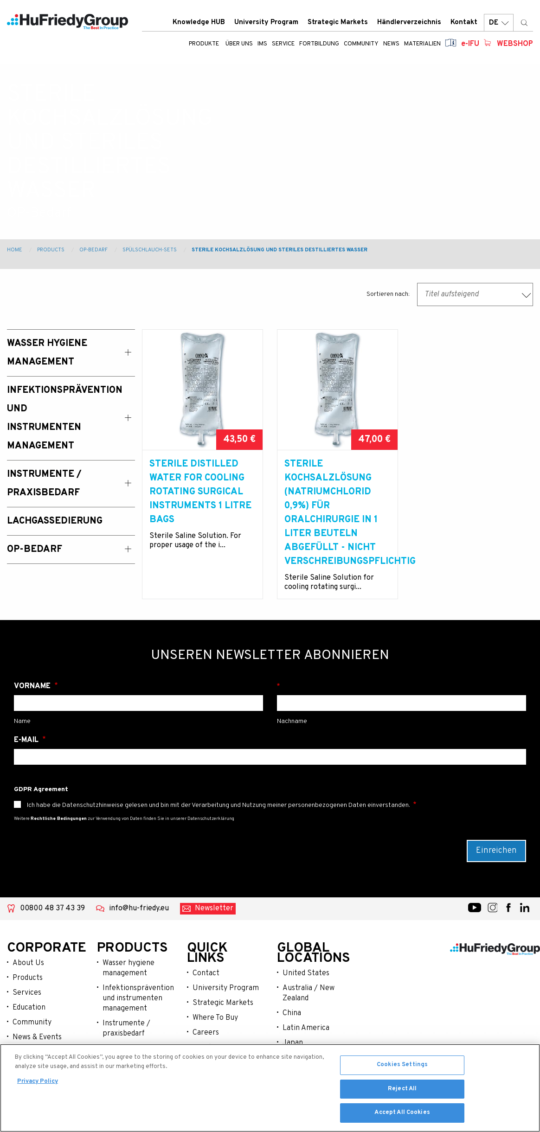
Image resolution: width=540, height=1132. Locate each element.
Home (14, 250)
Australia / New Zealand (308, 993)
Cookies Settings (402, 1066)
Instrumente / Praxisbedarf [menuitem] (44, 483)
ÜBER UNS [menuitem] (239, 44)
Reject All (402, 1090)
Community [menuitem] (361, 44)
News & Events (37, 1037)
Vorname (33, 686)
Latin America (306, 1028)
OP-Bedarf (93, 250)
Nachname (401, 686)
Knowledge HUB (199, 22)
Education (29, 1007)
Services (27, 993)
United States (306, 973)
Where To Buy (215, 1018)
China (292, 1013)
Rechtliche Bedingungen (59, 819)
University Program (266, 22)
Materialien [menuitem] (422, 44)
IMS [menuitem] (262, 44)
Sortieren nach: (388, 294)
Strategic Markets (338, 22)
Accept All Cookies (402, 1114)
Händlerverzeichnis (409, 22)
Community (32, 1022)
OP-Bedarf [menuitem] (34, 550)
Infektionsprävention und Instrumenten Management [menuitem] (61, 418)
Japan (293, 1043)
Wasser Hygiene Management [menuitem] (47, 353)
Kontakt (463, 22)
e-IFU (470, 44)
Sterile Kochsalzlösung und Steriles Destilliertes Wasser (279, 250)
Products (50, 250)
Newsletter (214, 908)
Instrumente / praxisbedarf (126, 1028)
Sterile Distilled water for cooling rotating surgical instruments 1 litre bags (200, 492)
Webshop (515, 44)
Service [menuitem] (283, 44)
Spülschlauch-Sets (149, 250)
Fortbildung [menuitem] (319, 44)
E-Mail (27, 740)
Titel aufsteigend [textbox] (451, 294)
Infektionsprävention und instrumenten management (138, 998)
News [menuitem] (391, 44)
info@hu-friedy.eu (139, 908)
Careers (206, 1032)
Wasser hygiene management (128, 968)
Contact (206, 973)
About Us (28, 963)
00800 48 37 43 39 (52, 908)
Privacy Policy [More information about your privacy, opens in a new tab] (37, 1083)
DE (498, 23)
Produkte (204, 44)
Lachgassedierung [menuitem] (55, 521)
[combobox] (475, 294)
